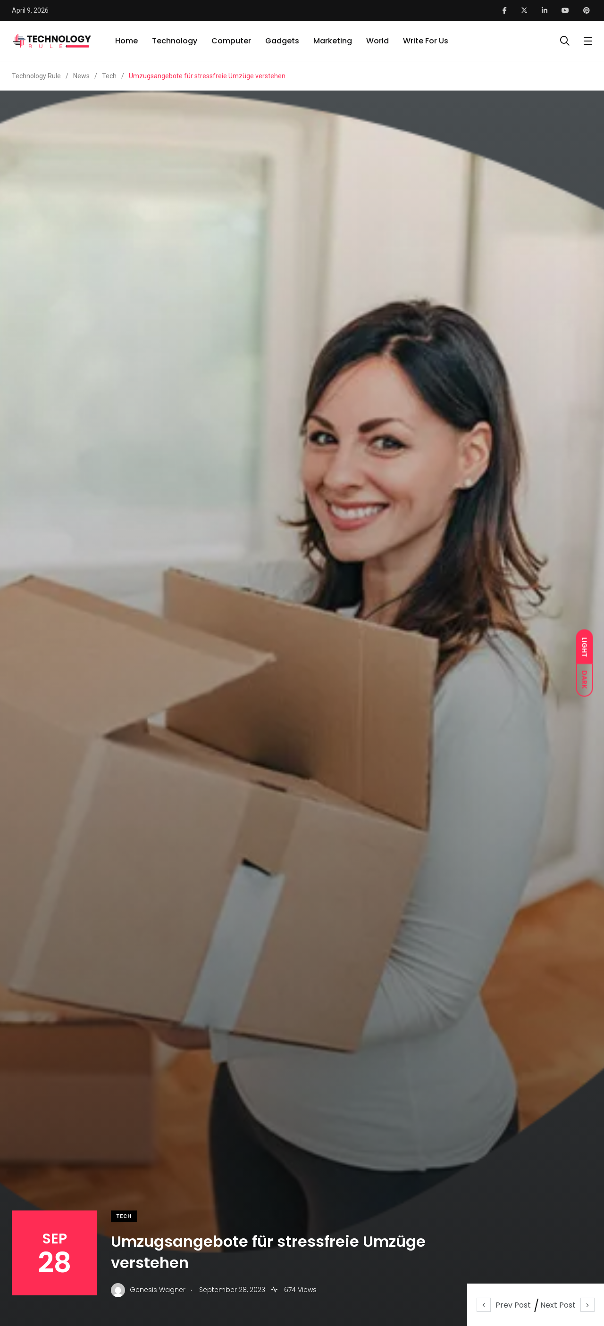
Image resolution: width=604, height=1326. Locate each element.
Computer (231, 40)
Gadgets (282, 40)
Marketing (332, 40)
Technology (174, 40)
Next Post (567, 1305)
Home (126, 40)
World (377, 40)
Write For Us (425, 40)
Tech (124, 1216)
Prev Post (504, 1305)
